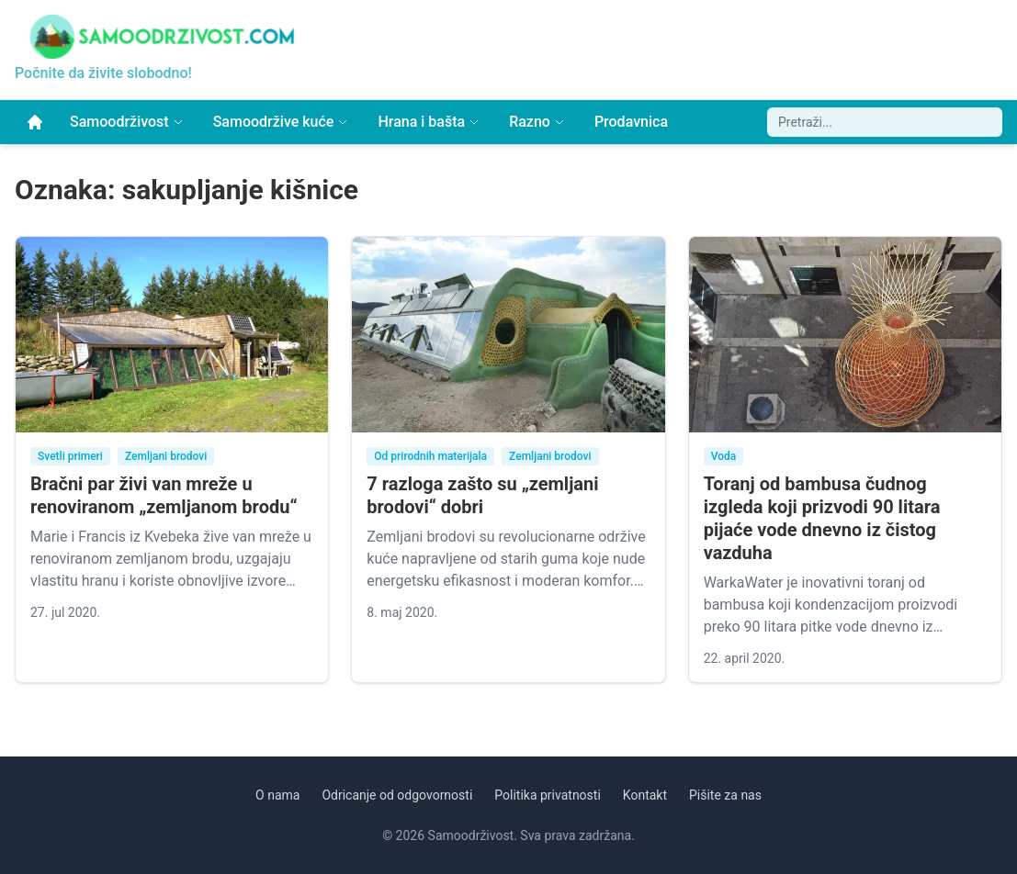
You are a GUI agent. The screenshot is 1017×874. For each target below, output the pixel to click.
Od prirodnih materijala (430, 456)
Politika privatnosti (547, 795)
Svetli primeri (70, 456)
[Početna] (35, 122)
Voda (724, 456)
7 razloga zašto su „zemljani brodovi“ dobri (482, 495)
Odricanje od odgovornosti (397, 795)
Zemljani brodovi (166, 456)
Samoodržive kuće (281, 121)
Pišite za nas (725, 795)
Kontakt (645, 795)
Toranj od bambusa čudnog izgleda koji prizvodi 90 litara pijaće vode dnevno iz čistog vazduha (822, 518)
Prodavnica (631, 121)
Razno (537, 121)
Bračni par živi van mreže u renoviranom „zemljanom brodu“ (163, 495)
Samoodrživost (127, 121)
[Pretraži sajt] (884, 122)
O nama (277, 795)
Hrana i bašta (429, 121)
